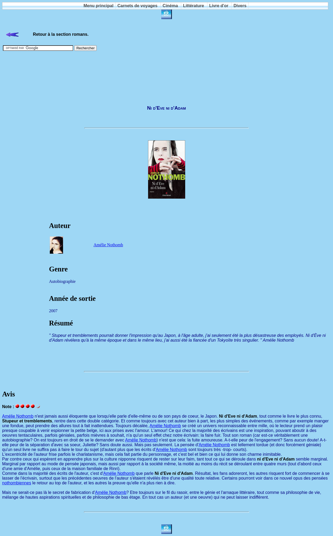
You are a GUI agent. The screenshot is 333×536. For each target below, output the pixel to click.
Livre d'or (218, 5)
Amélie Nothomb (108, 245)
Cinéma (170, 5)
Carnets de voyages (137, 5)
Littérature (193, 5)
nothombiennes (16, 483)
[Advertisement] (166, 78)
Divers (239, 5)
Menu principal (98, 5)
